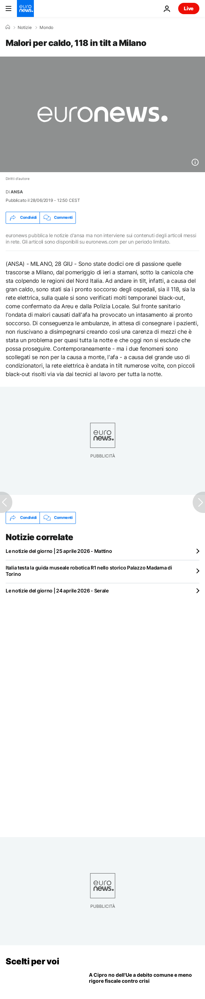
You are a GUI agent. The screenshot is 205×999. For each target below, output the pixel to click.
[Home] (8, 27)
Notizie (25, 27)
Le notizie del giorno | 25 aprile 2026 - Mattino (59, 551)
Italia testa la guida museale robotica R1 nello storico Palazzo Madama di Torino (89, 571)
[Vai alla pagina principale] (25, 8)
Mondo (46, 27)
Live (189, 8)
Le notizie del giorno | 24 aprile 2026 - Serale (57, 591)
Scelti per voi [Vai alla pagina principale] (32, 961)
